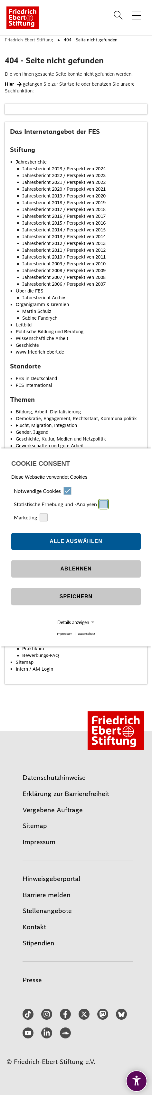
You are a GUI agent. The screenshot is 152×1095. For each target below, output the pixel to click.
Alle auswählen (76, 541)
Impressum (64, 633)
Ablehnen (76, 568)
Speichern (76, 596)
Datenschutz (86, 633)
